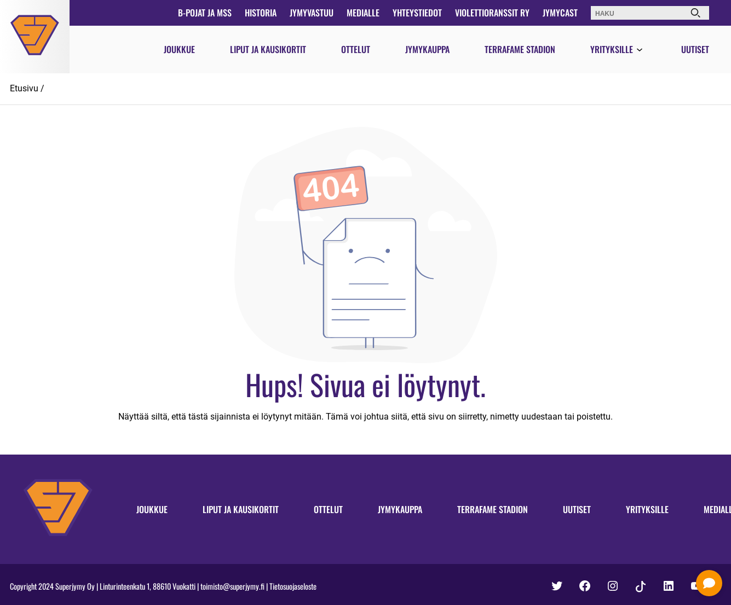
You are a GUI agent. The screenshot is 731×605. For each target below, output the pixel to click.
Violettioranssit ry (492, 12)
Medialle (363, 12)
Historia (261, 12)
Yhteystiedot (417, 12)
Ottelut (355, 49)
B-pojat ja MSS (205, 12)
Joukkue (179, 49)
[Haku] (695, 13)
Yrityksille (611, 49)
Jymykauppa (427, 49)
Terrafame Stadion (520, 49)
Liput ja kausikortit (268, 49)
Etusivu (24, 88)
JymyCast (560, 12)
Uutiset (695, 49)
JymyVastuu (311, 12)
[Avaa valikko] (639, 50)
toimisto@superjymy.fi (232, 586)
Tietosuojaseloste (292, 586)
